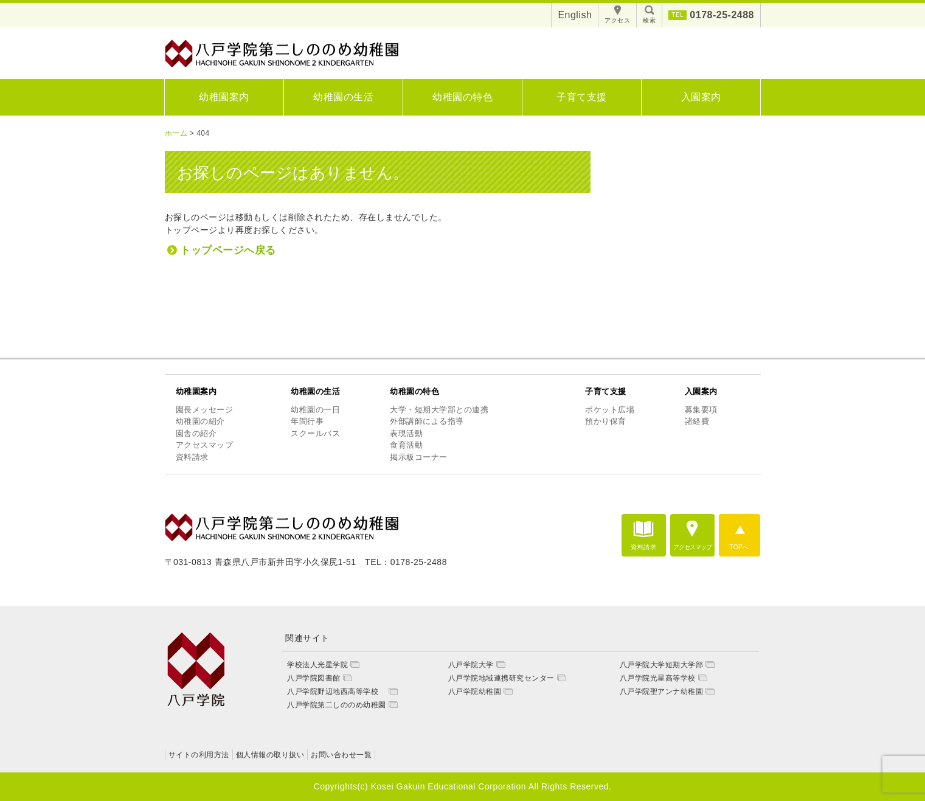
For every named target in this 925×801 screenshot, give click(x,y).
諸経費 (697, 421)
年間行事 (307, 421)
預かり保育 (605, 421)
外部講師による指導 (427, 421)
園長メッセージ (205, 409)
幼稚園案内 (224, 97)
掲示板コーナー (419, 457)
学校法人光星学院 (317, 665)
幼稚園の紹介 (200, 421)
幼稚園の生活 (343, 97)
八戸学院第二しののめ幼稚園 (336, 705)
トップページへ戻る (228, 250)
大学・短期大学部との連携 (439, 409)
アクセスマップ (205, 444)
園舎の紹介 (196, 433)
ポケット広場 (609, 409)
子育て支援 (581, 97)
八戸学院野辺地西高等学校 (336, 691)
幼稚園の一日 (315, 409)
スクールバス (315, 433)
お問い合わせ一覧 (341, 755)
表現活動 (406, 433)
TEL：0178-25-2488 (406, 562)
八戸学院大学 (471, 665)
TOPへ (739, 547)
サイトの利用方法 (198, 755)
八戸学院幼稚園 (475, 691)
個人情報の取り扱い (270, 755)
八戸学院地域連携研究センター (501, 678)
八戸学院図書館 (314, 678)
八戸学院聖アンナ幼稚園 (662, 691)
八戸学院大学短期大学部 (662, 665)
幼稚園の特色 (462, 97)
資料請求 (192, 457)
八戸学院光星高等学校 (658, 678)
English (575, 15)
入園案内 (701, 97)
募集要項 (701, 409)
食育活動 (406, 444)
